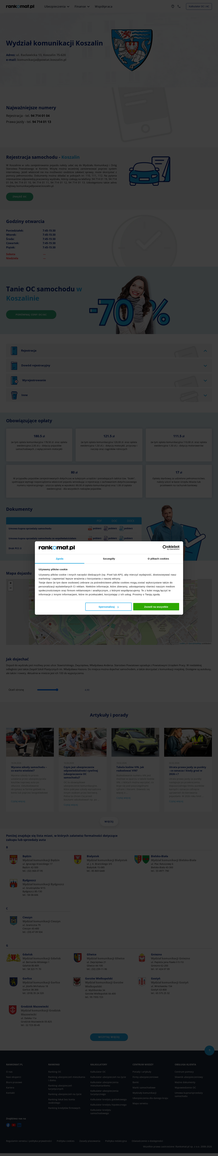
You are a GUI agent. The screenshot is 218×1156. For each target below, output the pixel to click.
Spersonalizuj (109, 606)
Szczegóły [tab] (109, 558)
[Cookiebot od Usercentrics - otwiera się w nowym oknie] (165, 547)
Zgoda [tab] (59, 558)
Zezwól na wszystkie (156, 606)
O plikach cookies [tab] (158, 558)
